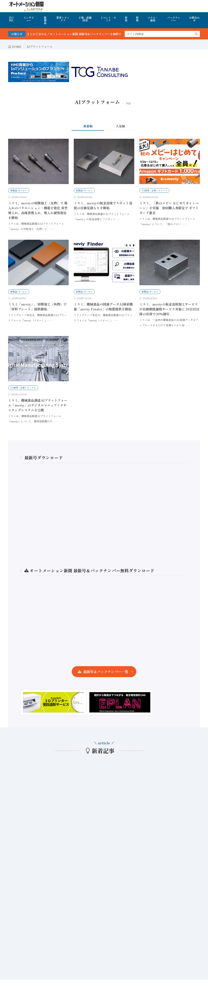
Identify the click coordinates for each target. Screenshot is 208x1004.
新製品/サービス (18, 190)
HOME (11, 19)
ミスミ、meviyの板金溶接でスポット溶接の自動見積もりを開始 (103, 205)
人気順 (120, 126)
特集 (137, 19)
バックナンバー (173, 19)
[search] (196, 34)
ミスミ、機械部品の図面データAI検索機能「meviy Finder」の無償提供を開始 (103, 306)
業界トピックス (62, 19)
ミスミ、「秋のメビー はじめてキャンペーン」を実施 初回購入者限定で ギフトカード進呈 (169, 208)
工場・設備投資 (85, 19)
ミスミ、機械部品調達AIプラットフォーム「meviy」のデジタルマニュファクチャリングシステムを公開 (37, 405)
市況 (126, 19)
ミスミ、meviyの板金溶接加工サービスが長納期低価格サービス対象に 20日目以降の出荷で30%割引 (169, 309)
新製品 (45, 20)
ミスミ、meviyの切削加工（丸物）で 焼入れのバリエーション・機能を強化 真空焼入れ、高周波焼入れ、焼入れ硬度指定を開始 (37, 210)
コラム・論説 (152, 19)
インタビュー (28, 19)
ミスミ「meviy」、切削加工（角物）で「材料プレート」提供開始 (37, 306)
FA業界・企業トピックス (154, 190)
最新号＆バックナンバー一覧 (105, 671)
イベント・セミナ (108, 19)
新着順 (87, 126)
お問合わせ (194, 19)
